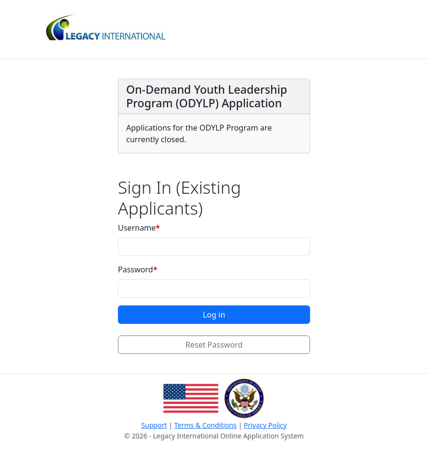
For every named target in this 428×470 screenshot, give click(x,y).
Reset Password (214, 344)
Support (154, 425)
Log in (214, 314)
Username (137, 227)
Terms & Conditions (205, 425)
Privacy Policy (265, 425)
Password (135, 269)
